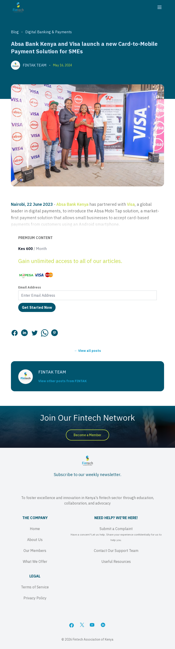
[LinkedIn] (103, 625)
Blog (15, 32)
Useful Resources (116, 561)
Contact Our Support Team (116, 550)
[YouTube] (92, 625)
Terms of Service (35, 587)
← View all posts (87, 351)
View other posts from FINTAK (62, 381)
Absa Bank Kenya (72, 204)
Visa (131, 204)
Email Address (29, 287)
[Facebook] (71, 625)
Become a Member (87, 435)
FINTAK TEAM (34, 65)
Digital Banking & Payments (48, 32)
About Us (35, 539)
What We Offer (35, 561)
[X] (82, 625)
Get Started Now (37, 307)
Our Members (34, 550)
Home (35, 528)
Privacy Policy (34, 598)
